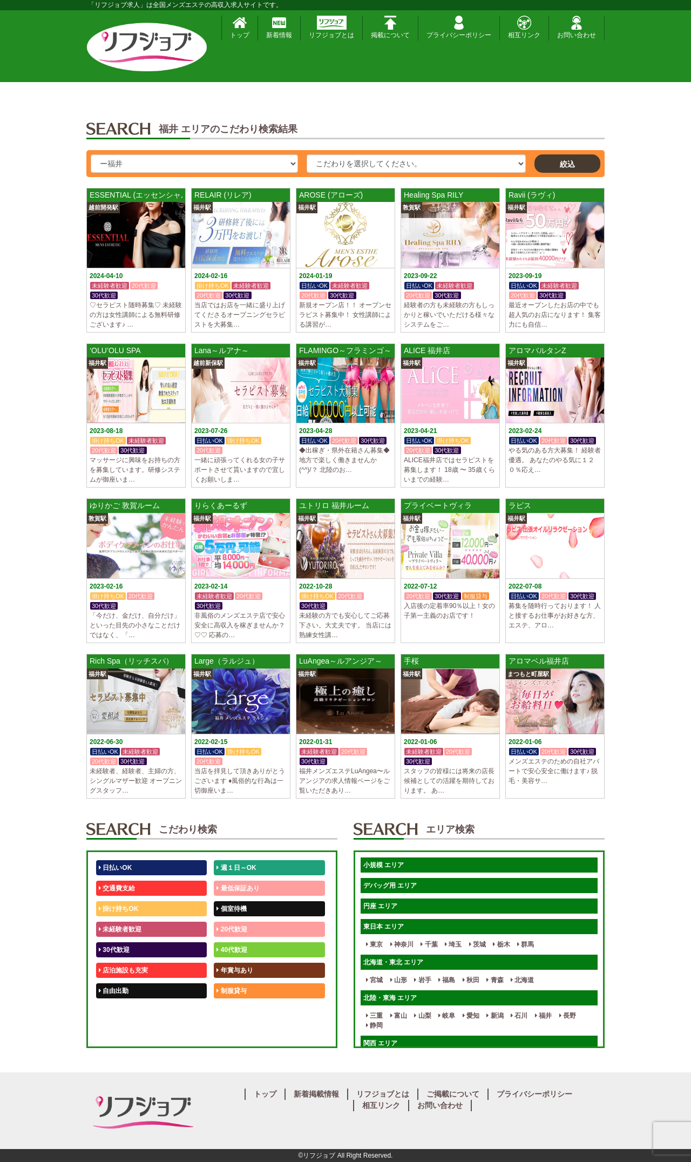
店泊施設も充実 (123, 970)
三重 (374, 1015)
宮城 (374, 980)
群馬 (525, 944)
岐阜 (446, 1015)
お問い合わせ (576, 27)
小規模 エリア (383, 865)
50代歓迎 (114, 1011)
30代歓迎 (114, 950)
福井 (543, 1015)
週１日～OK (236, 868)
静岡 (374, 1025)
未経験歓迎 (234, 1011)
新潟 (494, 1015)
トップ (239, 27)
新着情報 (279, 27)
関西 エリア (380, 1043)
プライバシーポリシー (458, 27)
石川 (519, 1015)
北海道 (522, 980)
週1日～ (229, 1032)
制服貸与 (231, 991)
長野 (567, 1015)
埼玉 (453, 944)
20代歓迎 (231, 929)
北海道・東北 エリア (393, 962)
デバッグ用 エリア (390, 885)
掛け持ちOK (118, 909)
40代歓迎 (231, 950)
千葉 (429, 944)
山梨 (422, 1015)
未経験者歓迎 (120, 929)
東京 (374, 944)
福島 (446, 980)
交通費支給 (117, 888)
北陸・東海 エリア (390, 998)
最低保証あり (237, 888)
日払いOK (115, 868)
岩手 (422, 980)
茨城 (477, 944)
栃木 (501, 944)
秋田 (471, 980)
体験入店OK (118, 1032)
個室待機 (231, 909)
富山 (398, 1015)
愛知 (471, 1015)
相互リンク (524, 27)
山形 (398, 980)
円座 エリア (380, 906)
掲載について (390, 27)
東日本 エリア (383, 926)
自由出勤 (113, 991)
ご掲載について (452, 1094)
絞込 (567, 164)
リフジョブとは (331, 27)
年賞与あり (234, 970)
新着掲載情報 (316, 1094)
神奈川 (402, 944)
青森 (494, 980)
